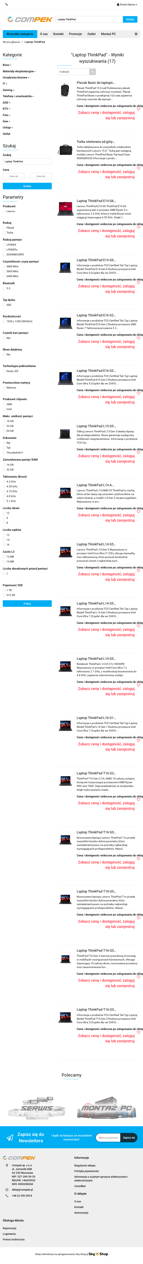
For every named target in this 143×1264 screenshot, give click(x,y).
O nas (44, 34)
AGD (7, 102)
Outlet (92, 34)
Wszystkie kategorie (20, 34)
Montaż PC (108, 34)
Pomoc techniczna (14, 1239)
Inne (6, 121)
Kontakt (58, 34)
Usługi (8, 127)
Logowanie (9, 1233)
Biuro (7, 65)
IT (5, 83)
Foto (6, 115)
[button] (81, 1158)
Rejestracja (9, 1228)
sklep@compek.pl (22, 1189)
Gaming (9, 90)
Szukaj (27, 186)
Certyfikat (80, 1186)
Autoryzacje (81, 1212)
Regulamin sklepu (85, 1165)
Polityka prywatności (86, 1171)
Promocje (75, 34)
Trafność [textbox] (64, 71)
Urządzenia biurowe (16, 77)
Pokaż (27, 603)
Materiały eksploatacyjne (19, 71)
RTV (6, 108)
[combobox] (76, 72)
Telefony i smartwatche (18, 96)
